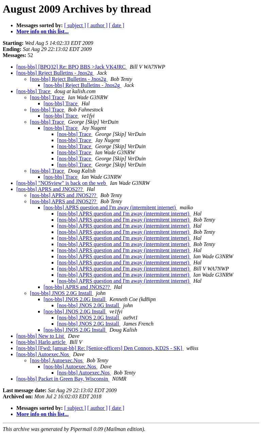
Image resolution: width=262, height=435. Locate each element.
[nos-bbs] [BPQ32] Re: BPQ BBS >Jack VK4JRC (71, 67)
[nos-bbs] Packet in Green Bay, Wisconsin (62, 379)
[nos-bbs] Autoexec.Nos (43, 354)
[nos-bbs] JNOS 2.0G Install (61, 293)
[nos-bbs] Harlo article (41, 342)
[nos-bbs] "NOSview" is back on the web (61, 183)
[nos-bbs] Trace (34, 91)
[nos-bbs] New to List (40, 336)
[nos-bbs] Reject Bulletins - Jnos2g (55, 73)
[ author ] (97, 25)
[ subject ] (75, 25)
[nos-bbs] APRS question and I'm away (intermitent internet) (110, 207)
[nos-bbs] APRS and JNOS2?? (50, 189)
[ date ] (116, 25)
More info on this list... (42, 31)
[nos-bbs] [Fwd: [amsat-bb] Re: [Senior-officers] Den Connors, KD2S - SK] (100, 348)
